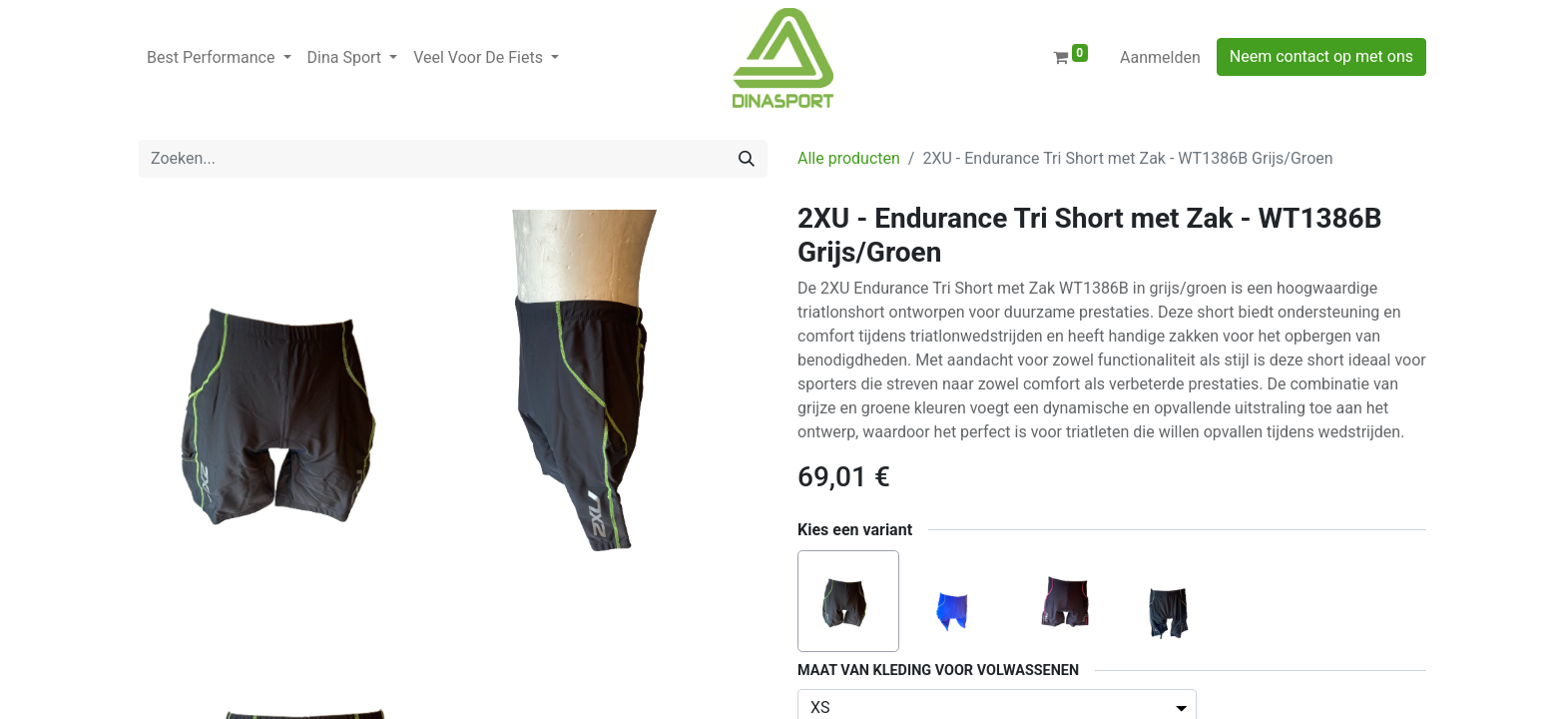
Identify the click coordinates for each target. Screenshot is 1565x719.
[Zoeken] (747, 159)
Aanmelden (1160, 57)
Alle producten (848, 158)
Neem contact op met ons (1321, 56)
